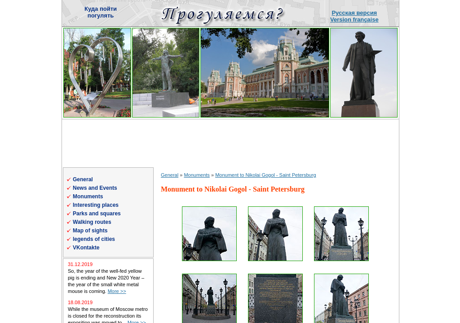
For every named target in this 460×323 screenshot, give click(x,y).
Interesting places (96, 205)
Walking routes (92, 222)
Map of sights (90, 230)
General (83, 179)
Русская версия (354, 12)
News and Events (95, 188)
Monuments (88, 196)
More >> (117, 291)
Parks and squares (97, 213)
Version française (354, 19)
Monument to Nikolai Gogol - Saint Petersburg (265, 175)
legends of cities (94, 239)
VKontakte (86, 247)
